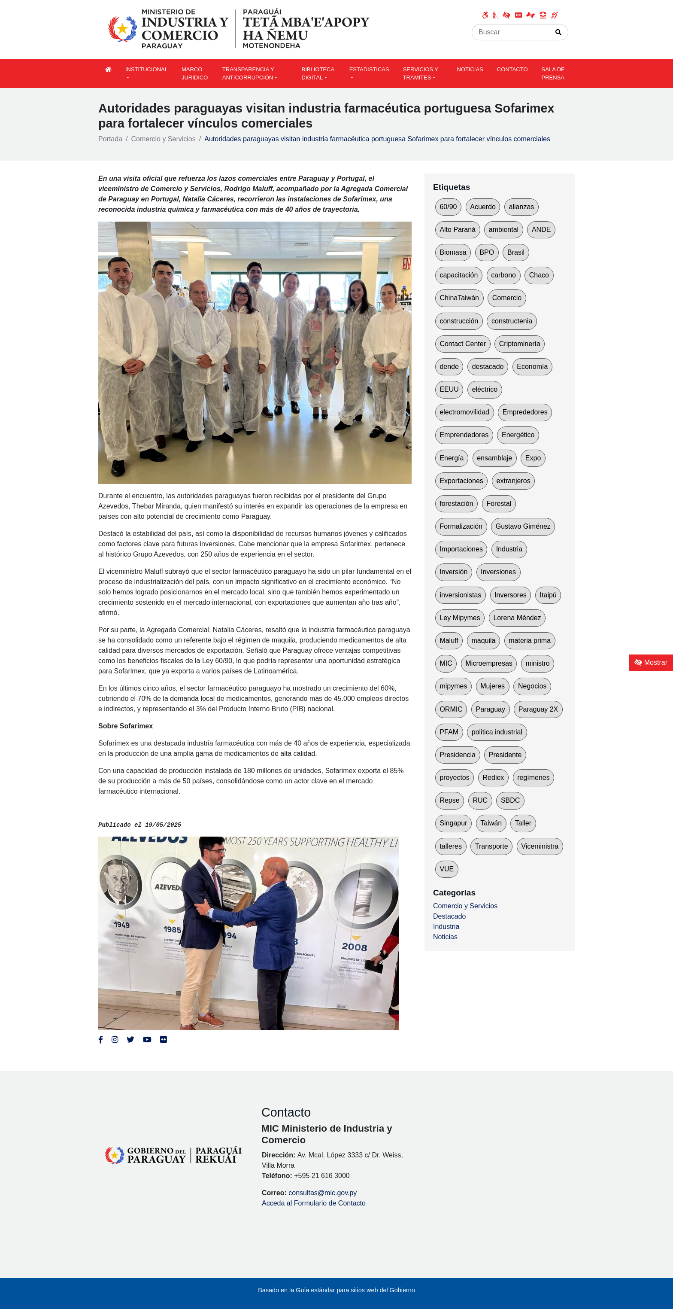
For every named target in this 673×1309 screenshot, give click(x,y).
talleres (451, 846)
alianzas (521, 206)
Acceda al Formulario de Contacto (314, 1203)
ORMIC (451, 709)
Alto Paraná (458, 229)
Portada (110, 139)
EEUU (449, 389)
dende (449, 366)
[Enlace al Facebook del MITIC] (100, 1039)
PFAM (449, 732)
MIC (446, 663)
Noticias (445, 937)
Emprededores (525, 412)
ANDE (541, 229)
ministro (538, 663)
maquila (483, 640)
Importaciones (461, 549)
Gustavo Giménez (523, 526)
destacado (488, 366)
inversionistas (460, 595)
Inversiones (498, 571)
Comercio (506, 297)
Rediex (493, 777)
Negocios (532, 686)
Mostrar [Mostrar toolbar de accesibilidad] (650, 662)
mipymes (453, 686)
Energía (452, 458)
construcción (459, 321)
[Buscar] (510, 32)
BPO (486, 252)
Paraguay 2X (538, 709)
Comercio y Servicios (163, 139)
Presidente (505, 754)
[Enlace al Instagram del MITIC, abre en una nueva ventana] (115, 1039)
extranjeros (514, 480)
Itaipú (548, 595)
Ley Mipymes (460, 617)
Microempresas (489, 663)
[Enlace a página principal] (240, 29)
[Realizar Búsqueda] (558, 32)
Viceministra (539, 846)
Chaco (539, 275)
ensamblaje (494, 458)
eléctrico (485, 389)
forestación (456, 503)
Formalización (461, 526)
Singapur (453, 823)
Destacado (449, 916)
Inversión (453, 571)
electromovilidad (464, 412)
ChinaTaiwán (459, 297)
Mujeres (492, 686)
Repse (449, 800)
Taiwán (491, 823)
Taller (523, 823)
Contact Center (463, 343)
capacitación (459, 275)
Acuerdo (483, 206)
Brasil (515, 252)
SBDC (510, 800)
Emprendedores (464, 434)
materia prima (530, 640)
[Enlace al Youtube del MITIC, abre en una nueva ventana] (147, 1039)
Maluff (449, 640)
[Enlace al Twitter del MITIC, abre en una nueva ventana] (130, 1039)
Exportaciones (461, 480)
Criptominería (519, 343)
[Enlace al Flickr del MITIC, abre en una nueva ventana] (163, 1039)
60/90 (448, 206)
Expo (533, 458)
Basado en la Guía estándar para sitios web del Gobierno (336, 1290)
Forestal (498, 503)
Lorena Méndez (517, 617)
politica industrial (497, 732)
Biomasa (453, 252)
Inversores (510, 595)
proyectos (454, 777)
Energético (518, 434)
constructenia (511, 321)
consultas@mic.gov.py (322, 1192)
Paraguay (491, 709)
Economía (532, 366)
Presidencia (458, 754)
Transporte (491, 846)
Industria (509, 549)
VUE (447, 869)
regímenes (533, 777)
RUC (480, 800)
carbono (503, 275)
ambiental (503, 229)
